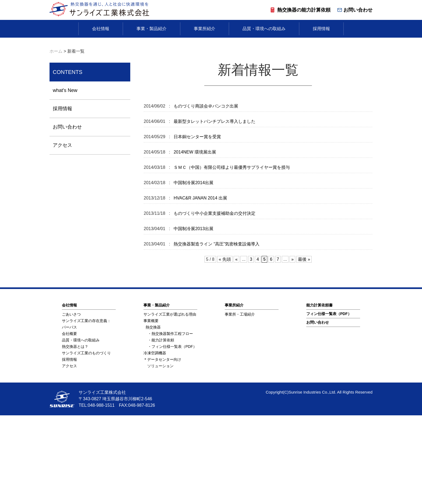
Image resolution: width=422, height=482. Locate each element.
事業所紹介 (204, 28)
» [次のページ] (292, 326)
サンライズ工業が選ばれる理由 (169, 381)
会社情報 (100, 28)
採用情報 (321, 28)
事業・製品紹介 (151, 28)
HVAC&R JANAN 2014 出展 (200, 264)
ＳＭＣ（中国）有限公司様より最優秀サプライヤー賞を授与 (231, 234)
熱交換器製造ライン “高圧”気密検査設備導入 (216, 310)
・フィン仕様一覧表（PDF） (172, 413)
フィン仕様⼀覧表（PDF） (328, 380)
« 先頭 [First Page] (225, 326)
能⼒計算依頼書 (319, 372)
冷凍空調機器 (154, 419)
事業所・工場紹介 (240, 381)
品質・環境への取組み (264, 28)
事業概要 (151, 387)
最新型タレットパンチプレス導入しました (214, 188)
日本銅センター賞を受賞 (197, 203)
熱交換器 (153, 394)
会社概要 (69, 400)
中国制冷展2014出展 (193, 249)
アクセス (62, 212)
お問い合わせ (354, 10)
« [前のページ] (236, 326)
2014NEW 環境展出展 (194, 218)
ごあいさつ (71, 381)
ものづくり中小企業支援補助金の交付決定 (214, 280)
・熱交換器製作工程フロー (170, 400)
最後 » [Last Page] (304, 326)
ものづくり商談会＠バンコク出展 (205, 172)
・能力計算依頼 (161, 407)
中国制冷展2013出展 (193, 295)
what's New (65, 157)
